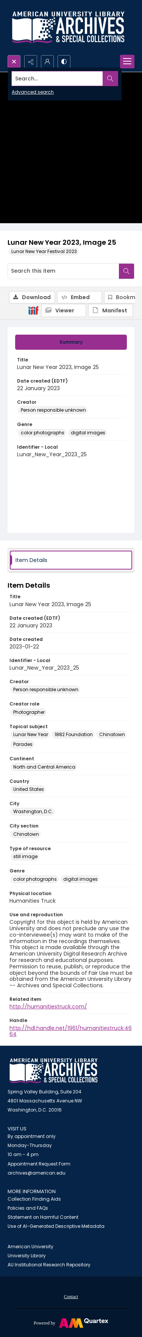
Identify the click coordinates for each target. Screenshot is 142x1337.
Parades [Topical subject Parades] (23, 744)
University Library (27, 1255)
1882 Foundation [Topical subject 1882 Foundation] (74, 734)
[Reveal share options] (31, 62)
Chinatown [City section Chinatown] (26, 834)
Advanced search (33, 92)
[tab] (71, 342)
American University (30, 1246)
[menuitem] (71, 1296)
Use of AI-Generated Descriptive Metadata (56, 1226)
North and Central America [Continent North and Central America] (44, 767)
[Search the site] (57, 78)
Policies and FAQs (28, 1208)
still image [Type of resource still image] (25, 856)
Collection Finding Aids (34, 1199)
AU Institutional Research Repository (49, 1264)
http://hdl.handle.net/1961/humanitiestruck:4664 (70, 1031)
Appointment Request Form (39, 1164)
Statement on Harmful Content (43, 1217)
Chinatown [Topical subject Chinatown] (112, 734)
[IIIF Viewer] (63, 310)
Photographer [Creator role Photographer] (29, 712)
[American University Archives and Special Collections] (54, 1071)
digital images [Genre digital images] (88, 432)
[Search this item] (63, 271)
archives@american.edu (37, 1173)
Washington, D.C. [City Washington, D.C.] (33, 811)
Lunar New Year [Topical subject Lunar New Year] (30, 734)
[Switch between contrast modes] (64, 62)
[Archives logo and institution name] (68, 27)
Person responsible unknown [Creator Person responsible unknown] (53, 410)
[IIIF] (33, 310)
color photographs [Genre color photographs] (42, 432)
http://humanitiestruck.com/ (48, 1006)
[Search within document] (126, 271)
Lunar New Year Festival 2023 (44, 251)
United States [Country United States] (28, 789)
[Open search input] (14, 62)
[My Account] (47, 62)
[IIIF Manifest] (110, 310)
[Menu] (127, 61)
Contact (71, 1296)
